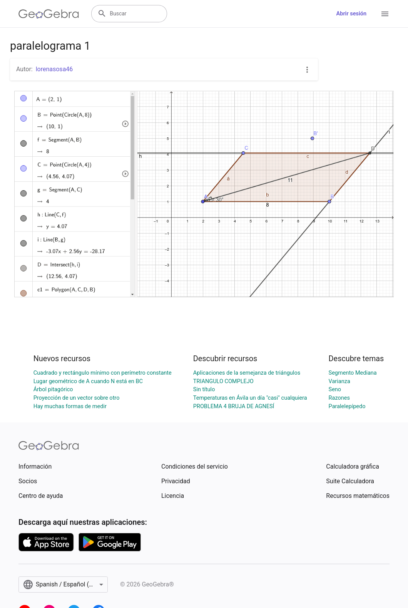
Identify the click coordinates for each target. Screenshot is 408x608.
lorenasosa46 (54, 69)
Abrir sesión (351, 13)
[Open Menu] (385, 13)
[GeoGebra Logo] (48, 13)
